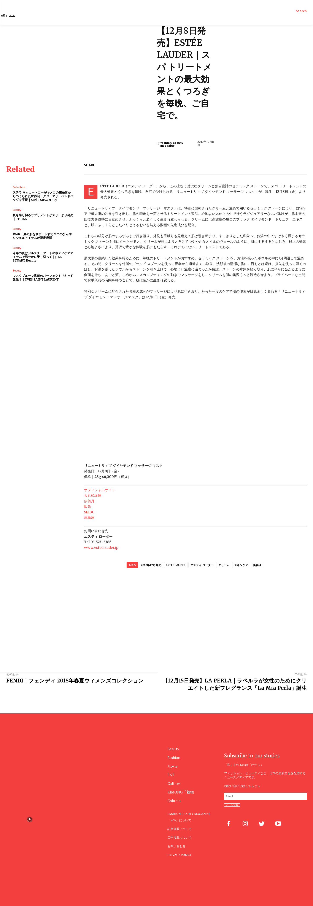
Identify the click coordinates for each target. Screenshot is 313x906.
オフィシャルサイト (99, 490)
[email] (265, 796)
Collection (19, 187)
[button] (301, 11)
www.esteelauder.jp (101, 547)
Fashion (173, 757)
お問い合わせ (176, 846)
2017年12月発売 (151, 565)
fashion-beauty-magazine (172, 144)
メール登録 (232, 805)
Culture (173, 783)
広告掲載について (179, 837)
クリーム (223, 565)
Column (174, 800)
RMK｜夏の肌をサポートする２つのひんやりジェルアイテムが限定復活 (42, 236)
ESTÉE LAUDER (176, 565)
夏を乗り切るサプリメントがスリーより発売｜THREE (43, 217)
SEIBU (89, 512)
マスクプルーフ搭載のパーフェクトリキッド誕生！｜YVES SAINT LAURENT (43, 277)
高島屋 (89, 517)
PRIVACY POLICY (179, 855)
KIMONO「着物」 (182, 792)
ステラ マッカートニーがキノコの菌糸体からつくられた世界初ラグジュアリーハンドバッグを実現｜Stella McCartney (43, 196)
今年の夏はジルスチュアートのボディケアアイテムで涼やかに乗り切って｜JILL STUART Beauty (43, 256)
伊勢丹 (89, 501)
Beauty (164, 132)
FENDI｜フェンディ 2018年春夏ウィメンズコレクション (75, 680)
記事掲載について (179, 829)
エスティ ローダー (201, 565)
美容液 (257, 565)
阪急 (87, 506)
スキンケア (241, 565)
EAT (170, 774)
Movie (172, 766)
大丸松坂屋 (92, 495)
